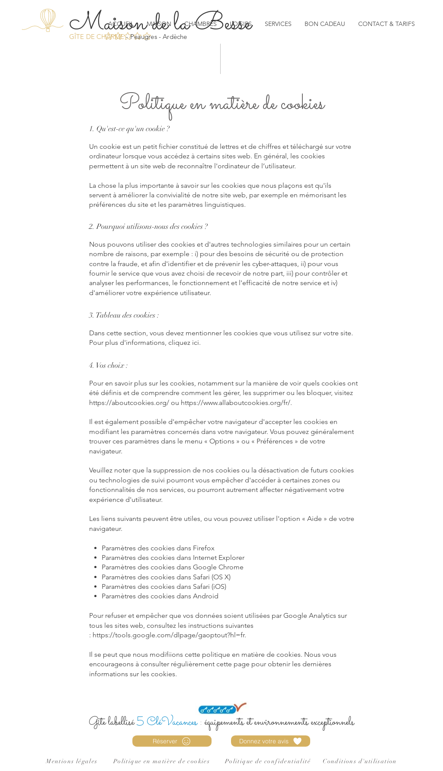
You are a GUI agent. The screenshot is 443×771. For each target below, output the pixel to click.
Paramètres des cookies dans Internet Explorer (173, 557)
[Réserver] (172, 741)
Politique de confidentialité (268, 761)
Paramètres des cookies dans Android (160, 596)
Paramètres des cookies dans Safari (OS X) (166, 577)
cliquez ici (183, 342)
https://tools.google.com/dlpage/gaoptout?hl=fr (168, 635)
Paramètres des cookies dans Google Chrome (173, 567)
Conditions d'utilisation (360, 761)
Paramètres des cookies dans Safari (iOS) (164, 586)
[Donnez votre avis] (270, 741)
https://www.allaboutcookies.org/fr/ (235, 402)
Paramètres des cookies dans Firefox (158, 548)
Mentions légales (71, 761)
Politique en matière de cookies (161, 761)
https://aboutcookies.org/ (129, 402)
